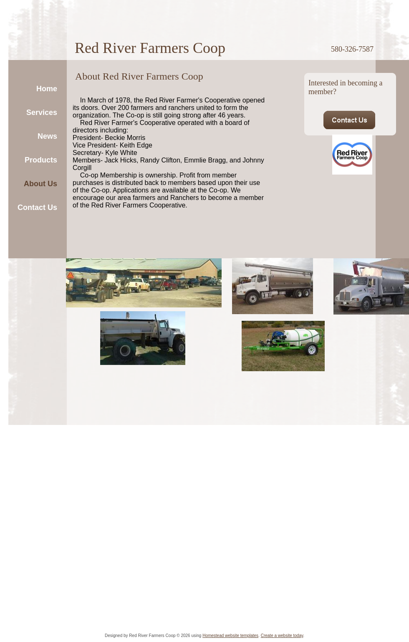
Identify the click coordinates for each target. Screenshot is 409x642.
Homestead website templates (230, 635)
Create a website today (282, 635)
